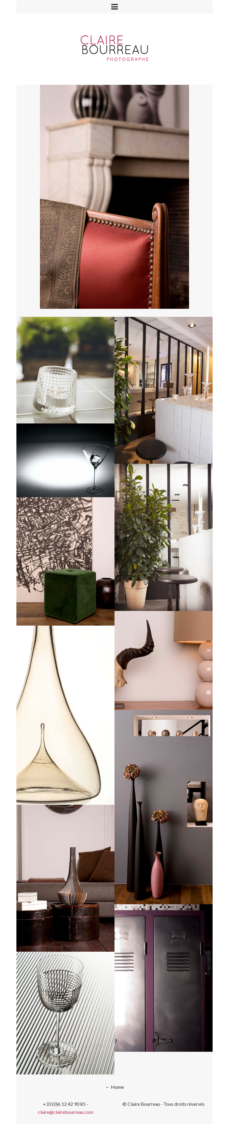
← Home (114, 1087)
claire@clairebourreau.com (65, 1112)
